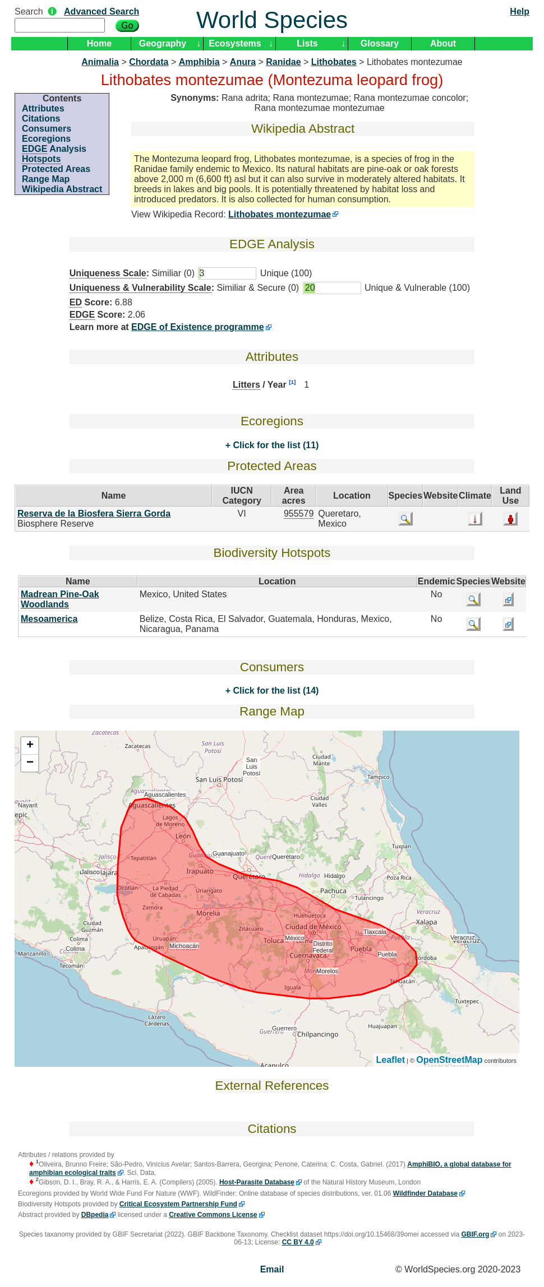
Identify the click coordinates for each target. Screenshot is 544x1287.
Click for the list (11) (274, 445)
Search (29, 11)
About (443, 43)
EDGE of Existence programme (197, 327)
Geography (162, 43)
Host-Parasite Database (256, 1182)
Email (272, 1269)
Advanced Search (101, 11)
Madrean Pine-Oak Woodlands (60, 599)
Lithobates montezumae (279, 214)
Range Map (46, 179)
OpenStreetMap (449, 1060)
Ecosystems (235, 43)
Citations (41, 118)
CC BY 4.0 (298, 1242)
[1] (292, 382)
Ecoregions (46, 138)
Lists (307, 43)
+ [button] (30, 745)
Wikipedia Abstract (62, 189)
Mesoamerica (49, 619)
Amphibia (199, 62)
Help (519, 11)
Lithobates (334, 62)
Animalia (100, 62)
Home (99, 43)
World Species (272, 20)
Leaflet (390, 1060)
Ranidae (283, 62)
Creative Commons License (213, 1215)
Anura (243, 62)
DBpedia (95, 1215)
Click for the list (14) (274, 690)
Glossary (380, 43)
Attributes (43, 108)
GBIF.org (475, 1234)
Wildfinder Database (425, 1193)
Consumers (46, 128)
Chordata (148, 62)
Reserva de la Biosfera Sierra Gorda (93, 513)
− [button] (30, 763)
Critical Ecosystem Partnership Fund (178, 1204)
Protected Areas (56, 169)
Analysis (54, 149)
